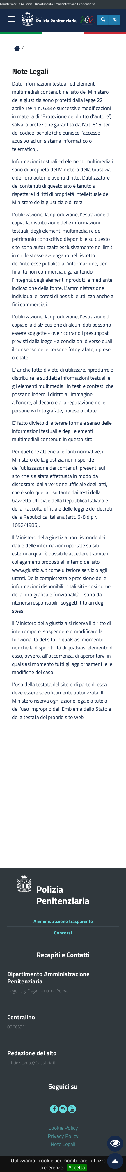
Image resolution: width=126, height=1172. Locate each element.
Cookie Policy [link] (63, 1128)
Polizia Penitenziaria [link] (56, 20)
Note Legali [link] (63, 1144)
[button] (114, 20)
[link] (11, 19)
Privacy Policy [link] (63, 1136)
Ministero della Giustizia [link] (16, 3)
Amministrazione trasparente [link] (63, 921)
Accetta (76, 1167)
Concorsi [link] (63, 932)
